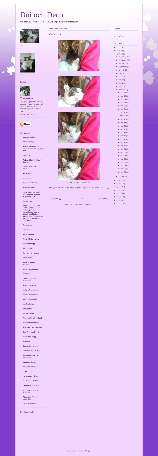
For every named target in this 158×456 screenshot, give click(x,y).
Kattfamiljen (27, 248)
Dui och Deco (41, 14)
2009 (119, 203)
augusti (122, 70)
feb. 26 (123, 96)
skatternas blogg (29, 337)
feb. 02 (123, 172)
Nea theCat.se (28, 304)
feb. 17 (123, 123)
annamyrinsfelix (29, 137)
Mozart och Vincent (30, 295)
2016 (119, 180)
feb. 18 (123, 119)
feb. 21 (123, 109)
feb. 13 (123, 136)
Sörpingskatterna (30, 367)
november (123, 60)
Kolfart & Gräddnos (30, 269)
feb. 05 (123, 162)
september (123, 67)
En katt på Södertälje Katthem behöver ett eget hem (33, 149)
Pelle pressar (28, 309)
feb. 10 (123, 146)
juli (120, 73)
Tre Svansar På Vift (30, 376)
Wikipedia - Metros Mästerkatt (30, 398)
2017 (119, 54)
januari (121, 176)
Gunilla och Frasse (30, 183)
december (123, 57)
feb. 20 (123, 112)
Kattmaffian (27, 258)
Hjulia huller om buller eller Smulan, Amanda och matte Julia (31, 194)
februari (122, 90)
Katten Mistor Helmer (31, 239)
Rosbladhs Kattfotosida (32, 327)
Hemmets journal (29, 188)
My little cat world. (30, 299)
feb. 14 (123, 133)
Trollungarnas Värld (31, 385)
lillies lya (26, 274)
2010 (119, 200)
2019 (119, 47)
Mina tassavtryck (29, 285)
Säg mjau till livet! (30, 362)
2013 (119, 190)
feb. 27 (123, 93)
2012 (119, 193)
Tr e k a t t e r (28, 371)
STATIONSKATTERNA (31, 351)
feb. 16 (123, 126)
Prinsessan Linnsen (31, 323)
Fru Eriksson (28, 173)
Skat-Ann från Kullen (31, 332)
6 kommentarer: (98, 188)
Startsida (79, 199)
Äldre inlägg (103, 199)
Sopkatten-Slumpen (31, 346)
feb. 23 (123, 103)
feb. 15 (123, 129)
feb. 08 (123, 152)
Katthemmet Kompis (31, 253)
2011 (119, 197)
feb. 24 (123, 99)
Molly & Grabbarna (30, 290)
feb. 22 (123, 106)
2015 (119, 184)
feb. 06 (123, 159)
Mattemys (55, 34)
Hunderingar (28, 201)
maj (120, 80)
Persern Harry (28, 313)
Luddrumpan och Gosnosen (29, 279)
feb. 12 (123, 139)
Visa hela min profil (27, 114)
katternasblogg (29, 244)
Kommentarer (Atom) (85, 205)
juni (120, 77)
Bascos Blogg (28, 142)
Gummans (27, 178)
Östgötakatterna (29, 404)
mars (121, 86)
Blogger (88, 451)
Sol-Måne (26, 341)
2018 (119, 51)
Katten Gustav (28, 234)
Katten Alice (27, 230)
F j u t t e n (27, 155)
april (120, 83)
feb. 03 (123, 169)
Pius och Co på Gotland (32, 318)
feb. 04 (123, 165)
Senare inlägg (55, 199)
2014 (119, 187)
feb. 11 (123, 142)
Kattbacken (27, 225)
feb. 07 (123, 156)
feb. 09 (123, 149)
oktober (122, 63)
